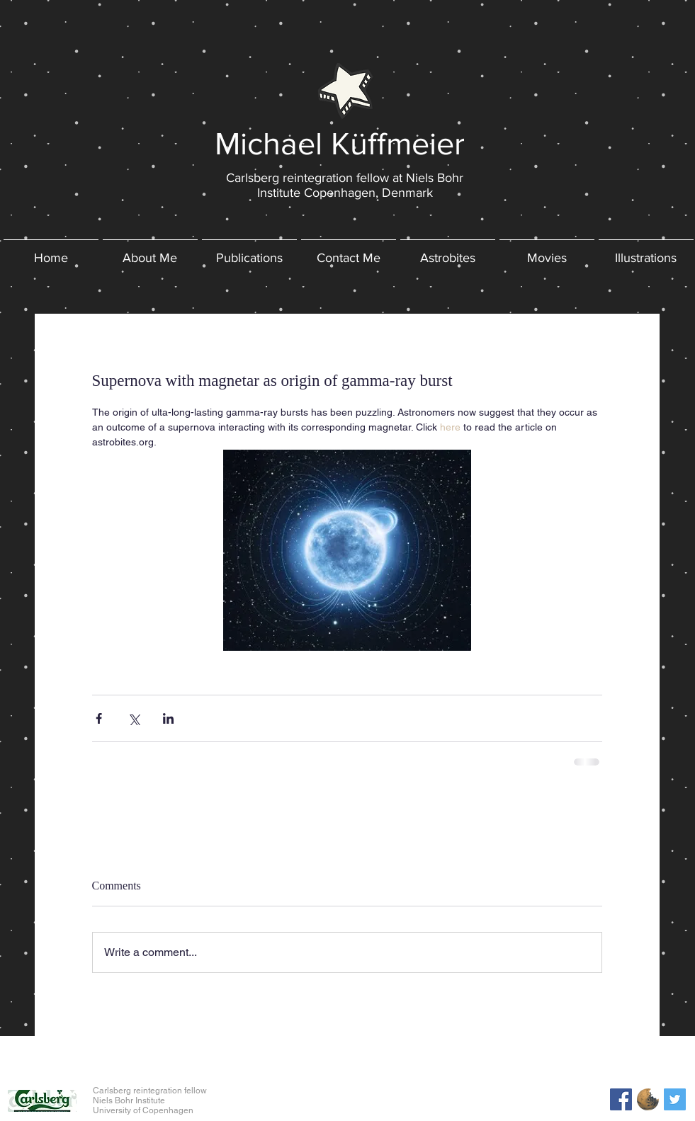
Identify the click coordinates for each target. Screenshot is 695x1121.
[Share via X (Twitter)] (133, 718)
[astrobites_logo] (648, 1099)
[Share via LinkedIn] (168, 718)
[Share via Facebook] (99, 718)
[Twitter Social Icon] (675, 1099)
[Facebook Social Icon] (621, 1099)
